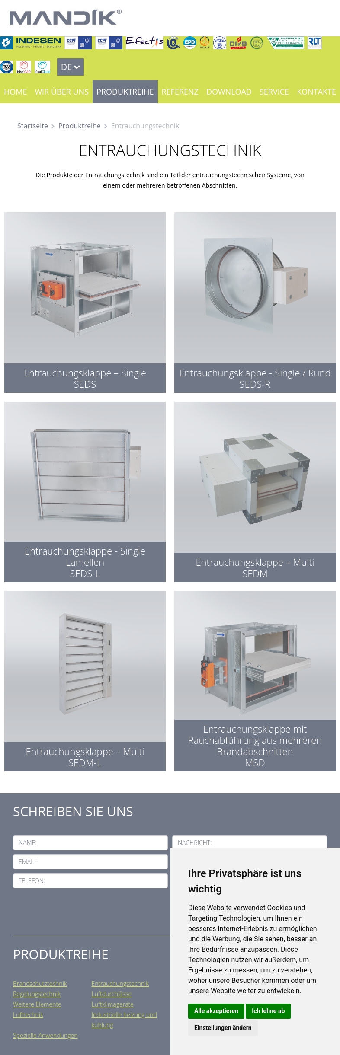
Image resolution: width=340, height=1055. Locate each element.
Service (274, 91)
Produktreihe (125, 91)
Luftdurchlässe (112, 994)
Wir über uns (62, 91)
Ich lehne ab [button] (268, 1010)
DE (66, 67)
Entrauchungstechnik (120, 983)
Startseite (32, 126)
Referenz (180, 91)
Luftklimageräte (113, 1004)
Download (229, 91)
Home (15, 91)
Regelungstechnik (37, 994)
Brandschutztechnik (40, 983)
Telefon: (32, 881)
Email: (28, 861)
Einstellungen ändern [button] (223, 1027)
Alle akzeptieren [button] (216, 1010)
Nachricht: (195, 842)
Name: (28, 842)
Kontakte (316, 91)
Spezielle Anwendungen (45, 1035)
